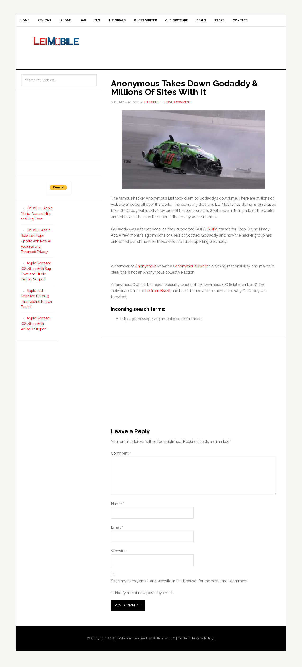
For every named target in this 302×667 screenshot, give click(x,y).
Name (117, 505)
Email (117, 529)
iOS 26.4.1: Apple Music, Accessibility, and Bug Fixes (37, 215)
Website (118, 553)
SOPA (212, 231)
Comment (121, 455)
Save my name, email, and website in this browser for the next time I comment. (179, 583)
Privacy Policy (203, 640)
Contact (272, 21)
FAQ (111, 21)
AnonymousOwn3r (191, 268)
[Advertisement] (190, 48)
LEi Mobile (56, 48)
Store (248, 21)
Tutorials (133, 21)
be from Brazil (157, 292)
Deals (227, 21)
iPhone (73, 21)
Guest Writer (165, 21)
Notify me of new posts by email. (144, 594)
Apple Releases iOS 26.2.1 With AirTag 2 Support (36, 325)
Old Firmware (199, 21)
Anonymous (145, 268)
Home (26, 21)
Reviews (49, 21)
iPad (93, 21)
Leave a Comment (177, 104)
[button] (193, 151)
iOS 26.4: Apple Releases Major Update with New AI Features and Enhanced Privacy (36, 243)
